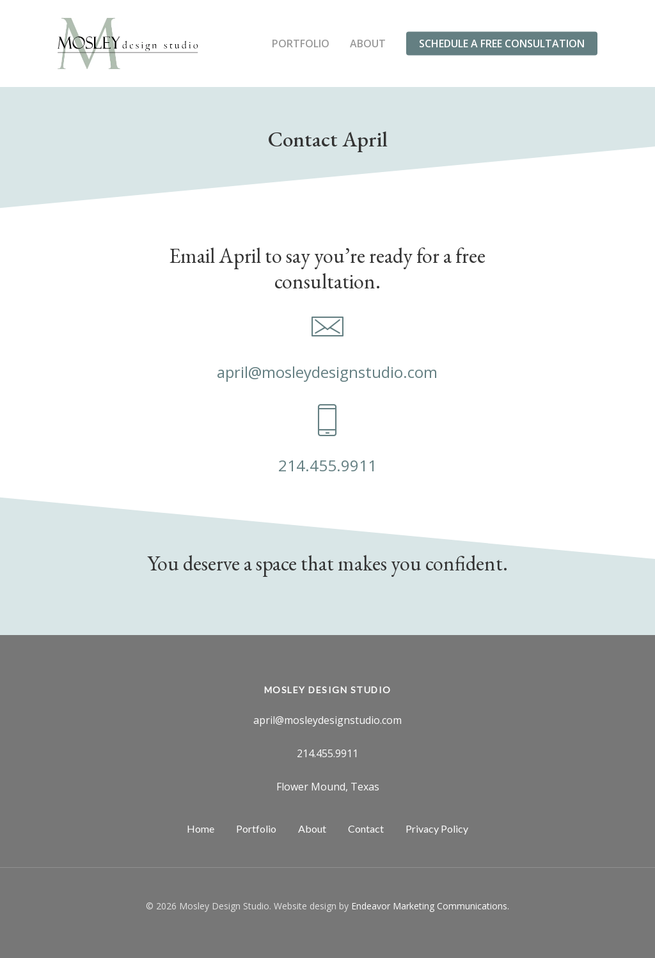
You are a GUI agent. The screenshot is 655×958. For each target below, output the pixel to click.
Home (200, 828)
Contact (366, 828)
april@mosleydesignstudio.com (327, 371)
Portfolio (300, 43)
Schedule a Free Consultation (502, 43)
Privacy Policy (437, 828)
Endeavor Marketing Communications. (430, 906)
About (368, 43)
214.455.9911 (327, 465)
